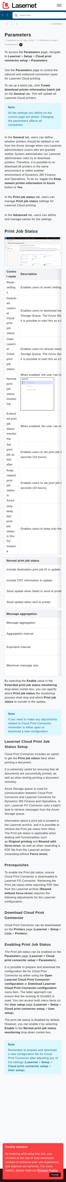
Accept (55, 1174)
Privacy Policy (47, 1170)
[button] (58, 5)
